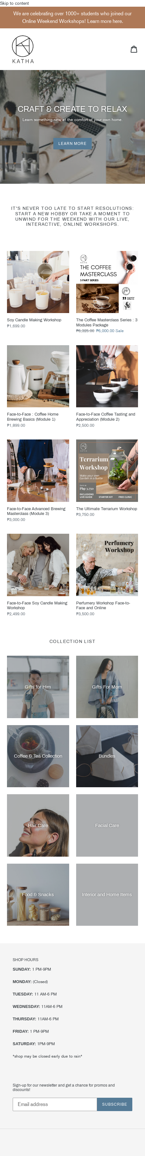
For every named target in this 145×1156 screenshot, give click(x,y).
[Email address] (55, 1104)
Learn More (72, 143)
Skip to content (72, 578)
